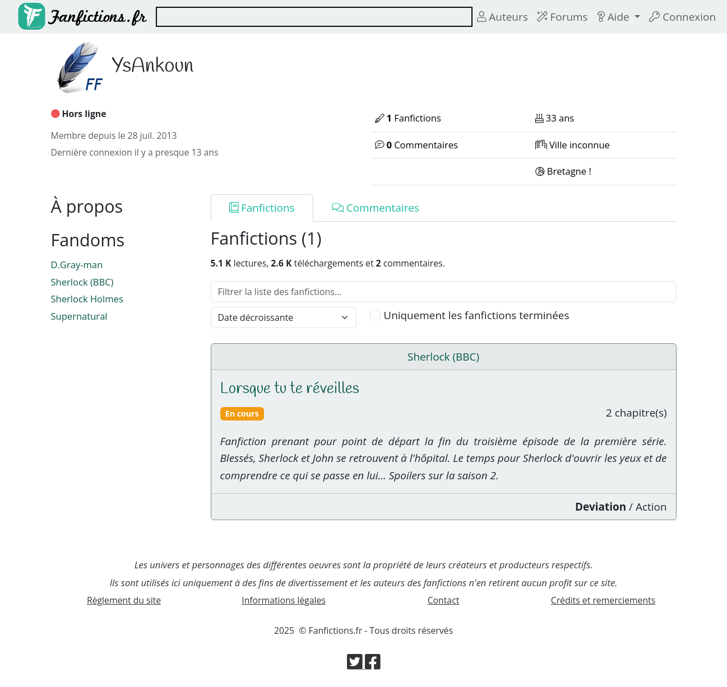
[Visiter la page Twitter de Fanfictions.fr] (356, 665)
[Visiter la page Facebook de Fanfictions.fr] (373, 665)
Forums (562, 17)
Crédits (603, 600)
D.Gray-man (77, 264)
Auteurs (502, 17)
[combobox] (314, 17)
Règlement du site (124, 600)
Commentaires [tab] (375, 207)
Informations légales (284, 600)
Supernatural (79, 316)
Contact (444, 600)
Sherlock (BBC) (82, 281)
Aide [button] (614, 17)
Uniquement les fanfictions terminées (476, 315)
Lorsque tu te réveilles (289, 388)
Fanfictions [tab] (262, 207)
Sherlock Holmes (87, 298)
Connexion (682, 17)
